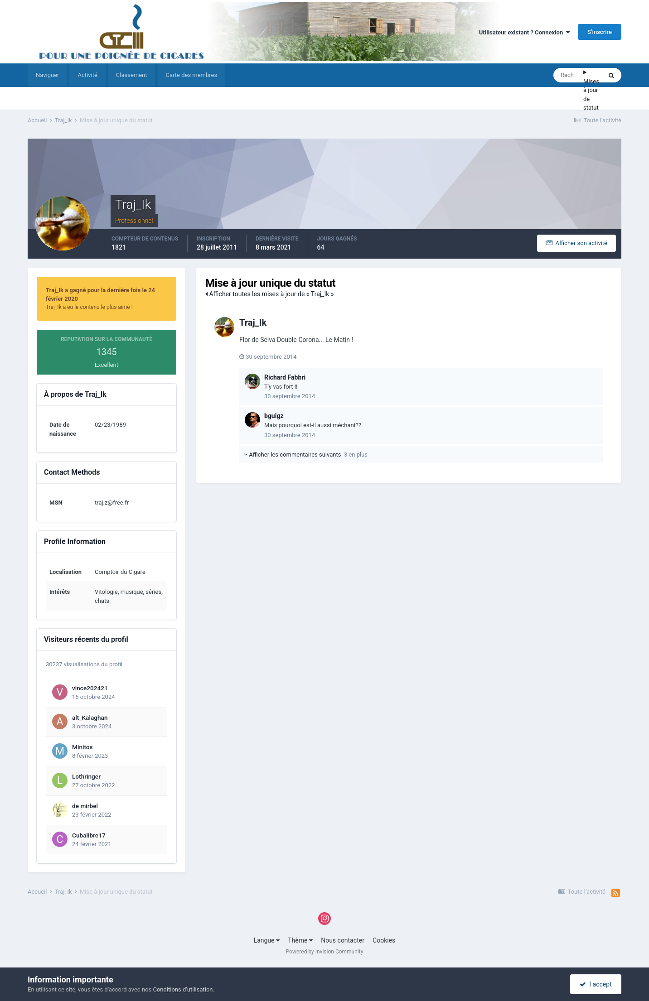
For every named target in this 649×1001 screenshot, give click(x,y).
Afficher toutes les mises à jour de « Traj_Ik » (269, 294)
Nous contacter (342, 940)
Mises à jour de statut (591, 94)
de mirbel (85, 805)
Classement (131, 75)
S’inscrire (599, 32)
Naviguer (47, 75)
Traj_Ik (252, 322)
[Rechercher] (568, 75)
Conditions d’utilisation (183, 989)
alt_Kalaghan (90, 717)
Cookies (384, 940)
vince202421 (90, 688)
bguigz (274, 415)
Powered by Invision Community (324, 951)
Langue (267, 940)
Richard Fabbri (284, 377)
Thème (300, 940)
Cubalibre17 (89, 835)
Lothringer (86, 776)
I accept (595, 984)
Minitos (82, 747)
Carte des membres (192, 75)
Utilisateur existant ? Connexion (524, 32)
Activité (87, 75)
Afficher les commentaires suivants (306, 454)
